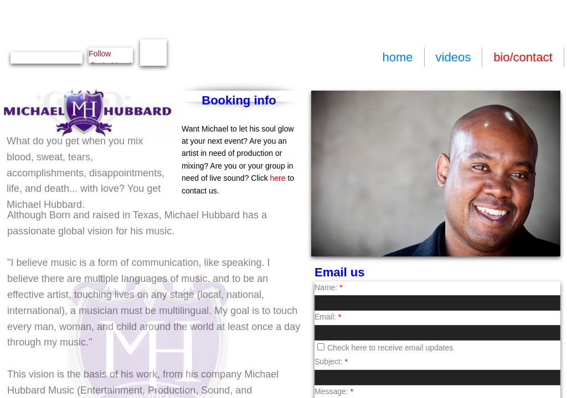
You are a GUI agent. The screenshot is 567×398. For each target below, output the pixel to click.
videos (453, 57)
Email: (328, 316)
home (397, 57)
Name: (329, 287)
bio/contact (522, 57)
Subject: (331, 361)
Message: (334, 391)
